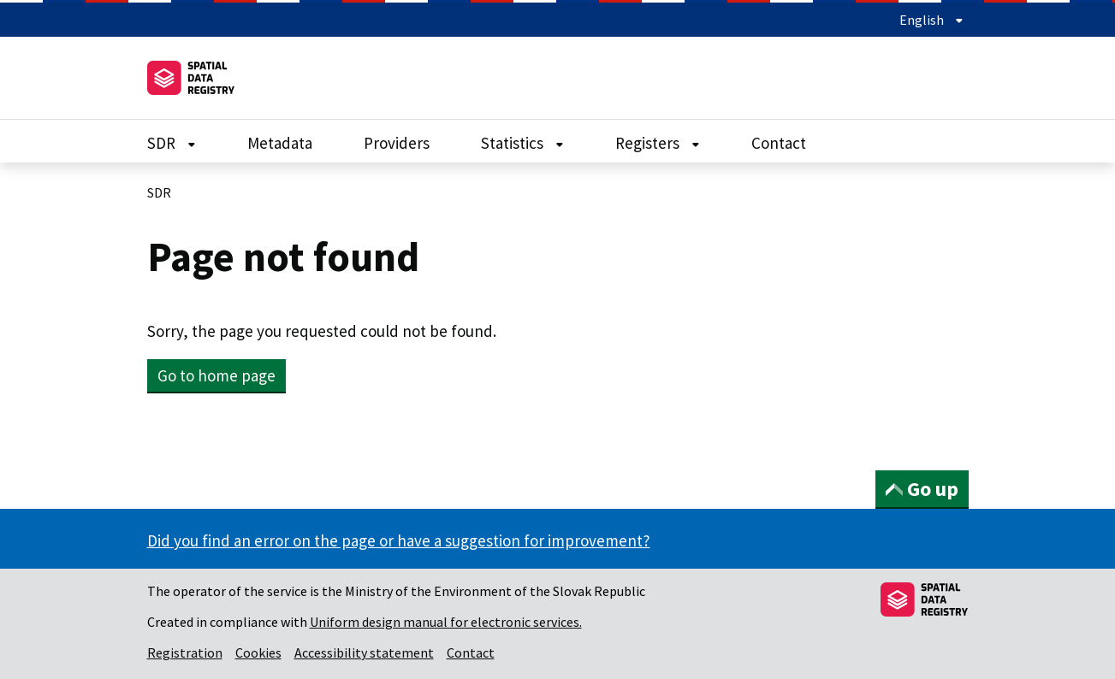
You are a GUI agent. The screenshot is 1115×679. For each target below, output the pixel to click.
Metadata (279, 143)
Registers (657, 143)
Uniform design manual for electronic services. (446, 621)
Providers (397, 143)
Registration (184, 652)
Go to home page (216, 375)
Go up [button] (922, 488)
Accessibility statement (364, 652)
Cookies (258, 652)
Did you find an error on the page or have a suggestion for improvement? (398, 540)
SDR (171, 143)
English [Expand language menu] (931, 19)
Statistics (522, 143)
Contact (778, 143)
